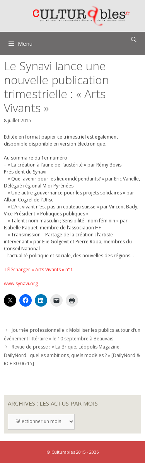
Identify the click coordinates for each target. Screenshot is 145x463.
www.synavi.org (21, 283)
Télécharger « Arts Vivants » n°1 (38, 269)
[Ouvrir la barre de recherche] (134, 39)
